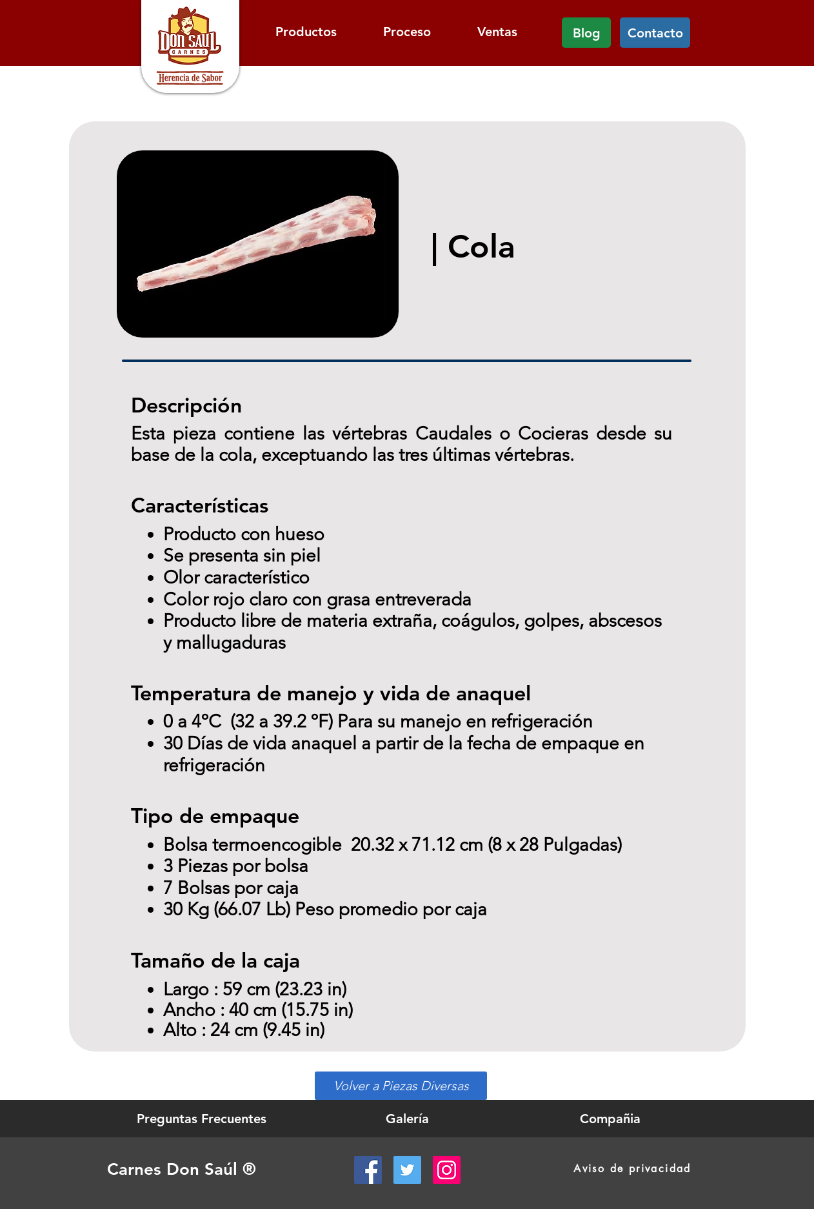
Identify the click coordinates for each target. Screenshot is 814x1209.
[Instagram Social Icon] (447, 1170)
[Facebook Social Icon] (368, 1170)
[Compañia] (610, 1119)
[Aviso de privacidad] (632, 1169)
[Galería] (407, 1119)
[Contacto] (655, 32)
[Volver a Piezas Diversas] (401, 1086)
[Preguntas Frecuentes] (201, 1119)
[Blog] (586, 32)
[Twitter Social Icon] (407, 1170)
